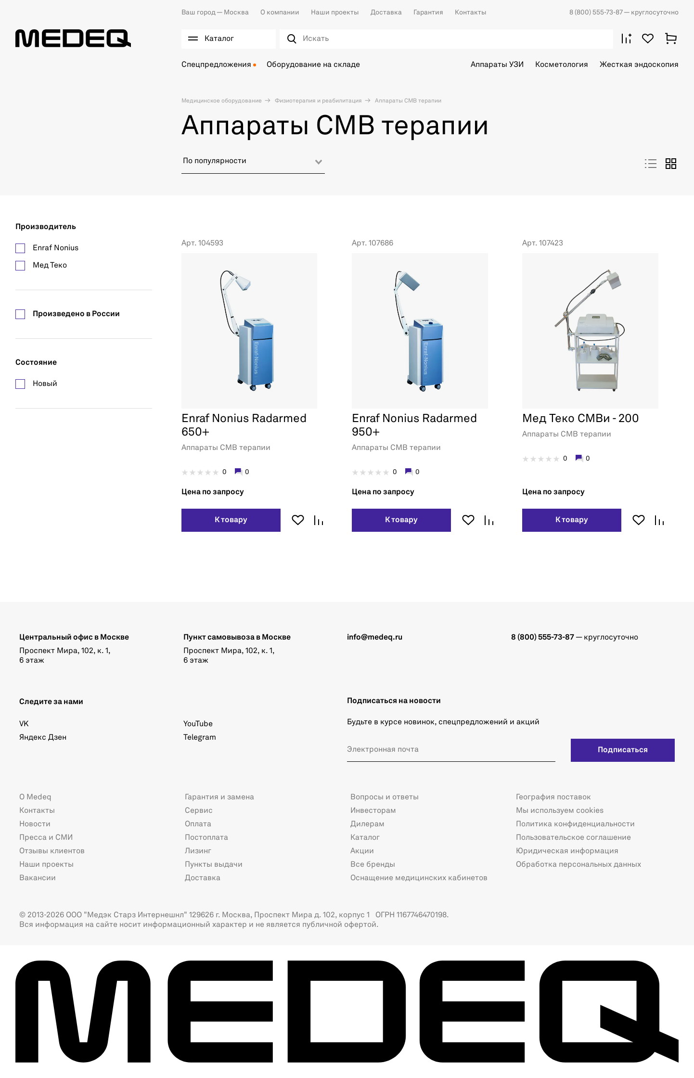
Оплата (198, 824)
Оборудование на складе (313, 65)
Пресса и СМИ (46, 838)
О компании (279, 12)
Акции (362, 851)
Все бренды (372, 865)
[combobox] (253, 165)
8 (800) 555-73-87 (596, 12)
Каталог (365, 838)
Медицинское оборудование (221, 101)
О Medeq (35, 797)
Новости (35, 824)
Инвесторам (373, 811)
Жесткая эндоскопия (639, 65)
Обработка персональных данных (578, 865)
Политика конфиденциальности (575, 824)
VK (23, 724)
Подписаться (623, 750)
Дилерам (367, 824)
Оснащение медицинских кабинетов (419, 878)
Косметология (561, 65)
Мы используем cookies (560, 811)
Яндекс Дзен (42, 738)
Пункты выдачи (214, 865)
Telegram (199, 738)
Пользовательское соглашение (573, 838)
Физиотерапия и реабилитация (317, 101)
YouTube (198, 724)
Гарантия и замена (219, 797)
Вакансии (37, 878)
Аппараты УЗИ (497, 65)
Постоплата (206, 838)
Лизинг (198, 851)
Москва (215, 12)
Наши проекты (335, 12)
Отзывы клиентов (52, 851)
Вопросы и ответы (384, 797)
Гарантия (428, 12)
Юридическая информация (567, 851)
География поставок (553, 797)
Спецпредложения (216, 65)
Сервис (199, 811)
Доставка (386, 12)
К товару (231, 520)
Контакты (471, 12)
